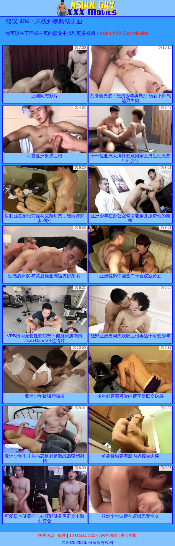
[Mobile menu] (5, 8)
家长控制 (129, 535)
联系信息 (46, 535)
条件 (62, 535)
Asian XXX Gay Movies (123, 33)
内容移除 (109, 535)
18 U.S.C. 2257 (83, 535)
